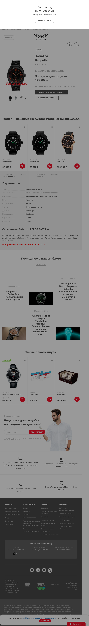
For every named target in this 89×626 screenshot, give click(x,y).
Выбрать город (44, 20)
